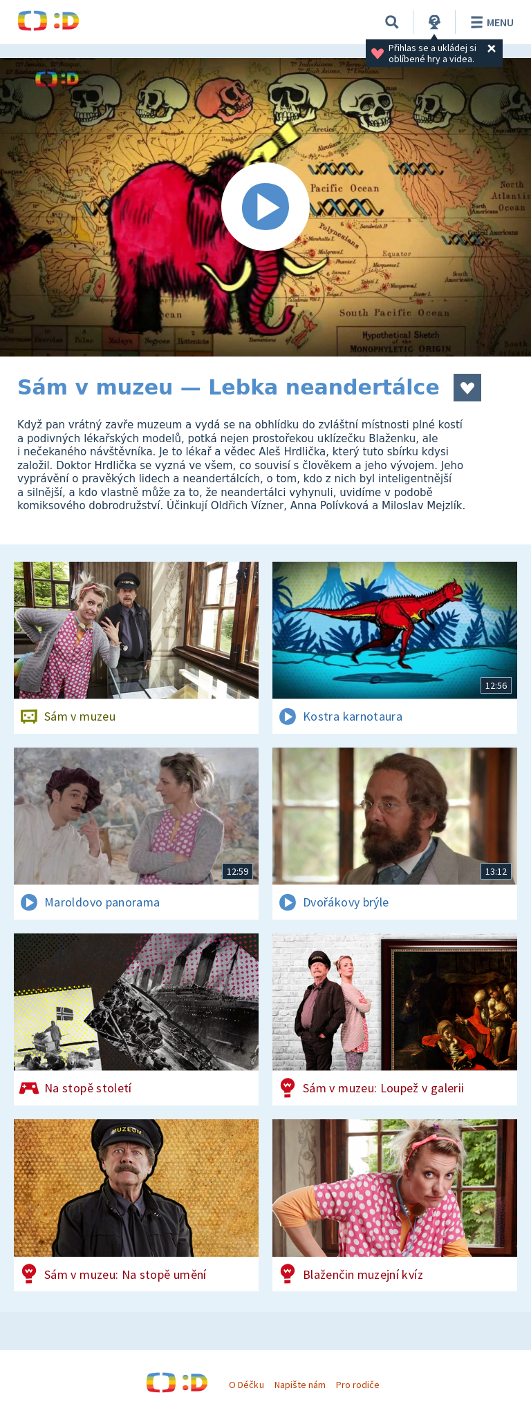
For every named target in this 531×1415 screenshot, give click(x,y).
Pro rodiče (358, 1384)
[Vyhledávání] (392, 22)
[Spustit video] (265, 207)
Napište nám (300, 1384)
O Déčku (246, 1384)
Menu (490, 22)
